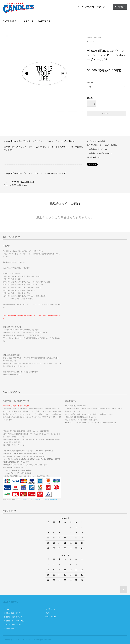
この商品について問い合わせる (99, 153)
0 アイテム (119, 7)
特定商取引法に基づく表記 (14, 621)
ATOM (53, 617)
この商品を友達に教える (97, 149)
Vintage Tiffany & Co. (94, 37)
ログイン (101, 7)
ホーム (6, 609)
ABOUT (29, 21)
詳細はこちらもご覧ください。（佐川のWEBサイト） (41, 499)
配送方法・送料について (13, 617)
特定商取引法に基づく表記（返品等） (102, 145)
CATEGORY (11, 21)
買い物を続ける (93, 157)
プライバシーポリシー (12, 624)
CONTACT (44, 21)
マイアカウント (88, 7)
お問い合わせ (9, 628)
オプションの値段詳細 (96, 141)
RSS (47, 617)
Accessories (91, 41)
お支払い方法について (12, 613)
